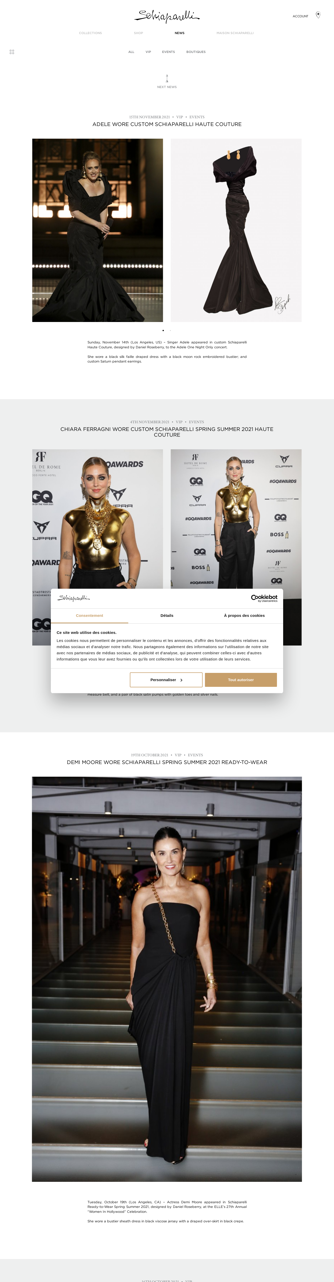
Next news (167, 87)
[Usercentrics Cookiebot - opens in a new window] (254, 598)
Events (168, 51)
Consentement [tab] (89, 615)
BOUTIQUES (196, 51)
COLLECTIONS (90, 33)
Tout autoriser (241, 680)
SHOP (138, 33)
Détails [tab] (167, 615)
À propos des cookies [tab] (244, 615)
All (131, 51)
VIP (148, 51)
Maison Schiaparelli (235, 33)
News (180, 33)
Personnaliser (166, 680)
